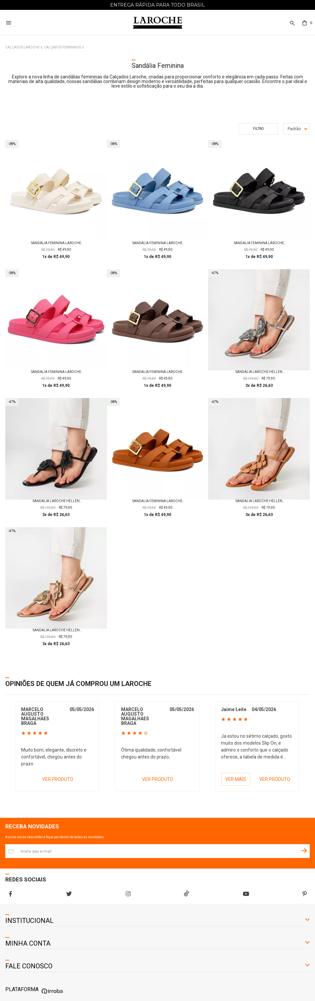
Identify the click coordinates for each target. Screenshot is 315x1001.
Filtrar (258, 129)
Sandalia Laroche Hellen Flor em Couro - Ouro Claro (56, 630)
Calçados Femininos (62, 47)
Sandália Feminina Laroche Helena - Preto (259, 243)
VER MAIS (235, 779)
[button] (292, 23)
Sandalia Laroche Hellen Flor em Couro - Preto (56, 501)
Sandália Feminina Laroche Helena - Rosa (56, 372)
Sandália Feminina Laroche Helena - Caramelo (157, 501)
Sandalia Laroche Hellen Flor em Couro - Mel (259, 501)
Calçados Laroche (22, 47)
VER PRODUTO (57, 779)
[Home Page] (157, 23)
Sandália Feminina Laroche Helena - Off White (56, 243)
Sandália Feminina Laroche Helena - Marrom (157, 372)
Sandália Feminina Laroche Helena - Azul (157, 243)
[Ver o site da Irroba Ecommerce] (51, 994)
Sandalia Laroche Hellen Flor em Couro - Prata (259, 372)
